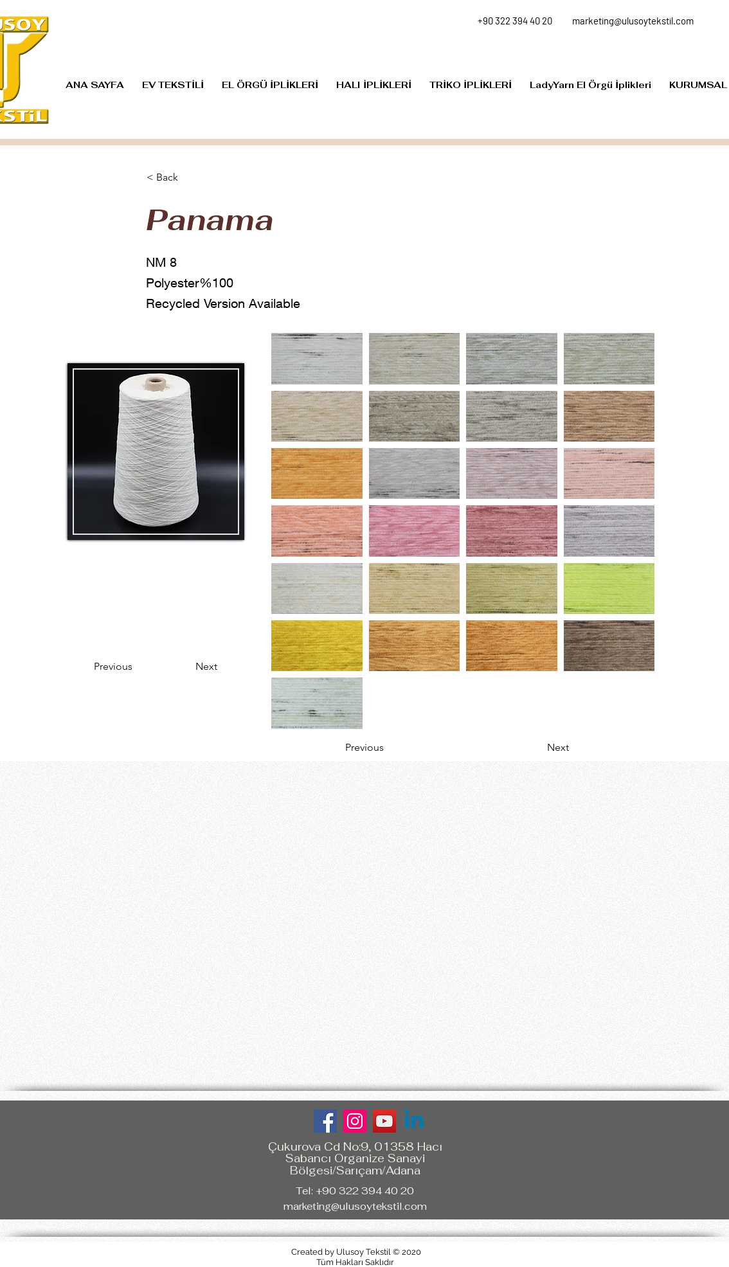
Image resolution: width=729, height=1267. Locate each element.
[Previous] (136, 666)
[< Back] (189, 177)
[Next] (185, 666)
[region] (156, 451)
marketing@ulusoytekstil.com (355, 1206)
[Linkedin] (414, 1121)
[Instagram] (354, 1121)
